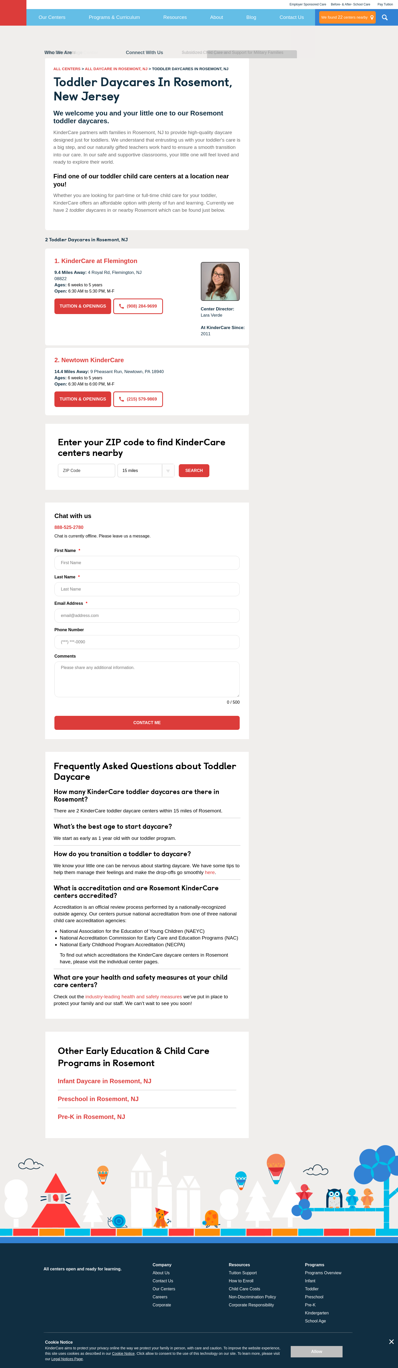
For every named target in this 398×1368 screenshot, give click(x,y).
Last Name (147, 585)
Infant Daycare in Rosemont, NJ (104, 1081)
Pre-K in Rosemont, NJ (91, 1116)
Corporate (162, 1305)
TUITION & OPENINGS (83, 306)
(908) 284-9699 (138, 306)
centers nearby (344, 17)
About (216, 17)
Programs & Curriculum (114, 17)
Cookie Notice (123, 1353)
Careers (160, 1297)
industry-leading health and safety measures (134, 996)
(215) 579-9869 (138, 399)
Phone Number (147, 638)
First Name (147, 559)
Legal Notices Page (67, 1359)
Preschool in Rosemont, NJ (98, 1098)
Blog (251, 17)
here (210, 872)
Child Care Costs (244, 1289)
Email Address (147, 612)
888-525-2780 (68, 527)
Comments (65, 656)
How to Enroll (241, 1281)
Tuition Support (243, 1273)
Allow (316, 1351)
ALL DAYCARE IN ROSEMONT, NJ (116, 69)
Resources (175, 17)
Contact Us (292, 17)
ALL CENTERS (67, 69)
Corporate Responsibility (251, 1305)
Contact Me (147, 723)
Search (194, 470)
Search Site (385, 19)
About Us (161, 1273)
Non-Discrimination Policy (252, 1297)
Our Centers (52, 17)
